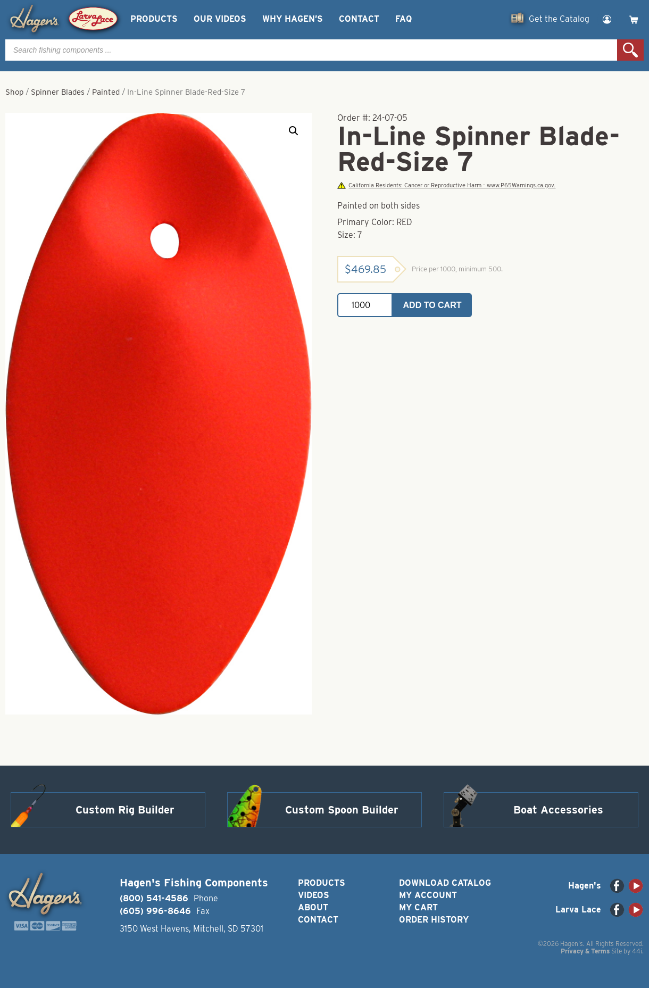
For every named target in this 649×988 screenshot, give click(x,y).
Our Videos (220, 19)
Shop (14, 92)
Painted (106, 92)
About (313, 907)
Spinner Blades (58, 92)
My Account (428, 895)
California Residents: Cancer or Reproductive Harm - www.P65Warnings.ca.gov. (446, 185)
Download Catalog (445, 883)
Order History (434, 920)
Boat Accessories (558, 809)
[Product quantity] (365, 305)
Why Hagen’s (292, 19)
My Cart (418, 907)
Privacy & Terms (585, 951)
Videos (313, 895)
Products (154, 19)
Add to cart (432, 305)
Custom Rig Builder (125, 809)
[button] (293, 130)
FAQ (403, 19)
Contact (359, 19)
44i (637, 951)
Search (630, 50)
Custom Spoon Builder (341, 809)
